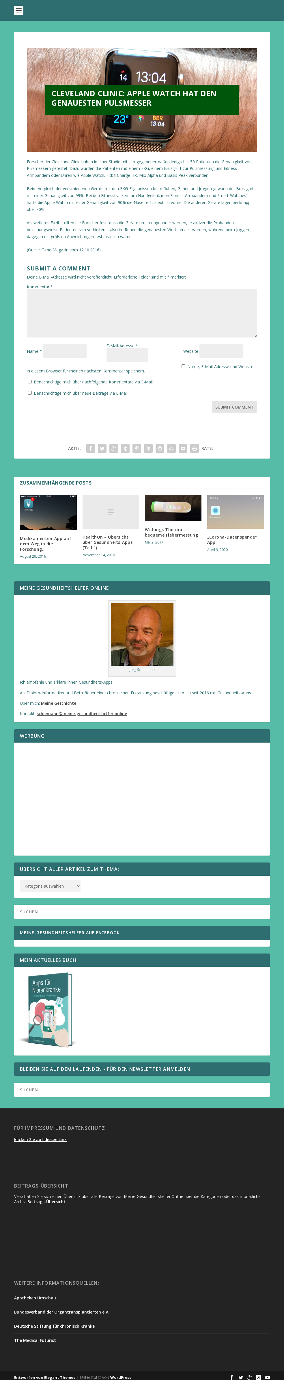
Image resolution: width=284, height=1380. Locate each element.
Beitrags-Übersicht (46, 1197)
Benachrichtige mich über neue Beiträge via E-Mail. (81, 389)
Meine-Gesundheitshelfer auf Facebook (70, 928)
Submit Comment (234, 403)
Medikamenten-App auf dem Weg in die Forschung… (45, 540)
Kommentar (40, 287)
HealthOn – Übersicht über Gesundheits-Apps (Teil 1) (108, 538)
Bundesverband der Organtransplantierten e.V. (61, 1308)
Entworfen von (29, 1373)
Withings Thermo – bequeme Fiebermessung (171, 528)
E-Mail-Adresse (122, 351)
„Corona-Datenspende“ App (232, 535)
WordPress (120, 1373)
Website (190, 351)
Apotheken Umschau (35, 1293)
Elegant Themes (59, 1373)
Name (34, 351)
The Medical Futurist (35, 1336)
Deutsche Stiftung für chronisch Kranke (54, 1322)
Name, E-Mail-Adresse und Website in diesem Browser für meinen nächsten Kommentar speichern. (126, 366)
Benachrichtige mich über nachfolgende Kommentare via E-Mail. (94, 378)
